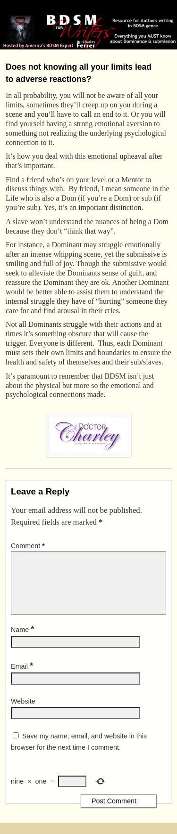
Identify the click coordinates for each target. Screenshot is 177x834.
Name (23, 641)
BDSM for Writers (50, 8)
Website (23, 712)
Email (23, 677)
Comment (29, 546)
